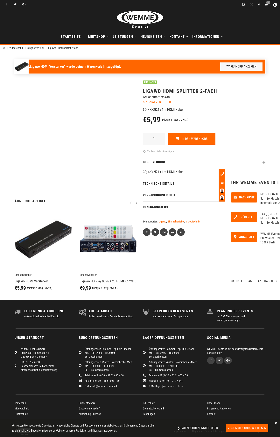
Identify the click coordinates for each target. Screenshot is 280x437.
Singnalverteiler (35, 47)
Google (24, 4)
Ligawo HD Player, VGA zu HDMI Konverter (108, 281)
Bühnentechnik (87, 403)
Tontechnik (20, 403)
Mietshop (96, 37)
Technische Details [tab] (158, 183)
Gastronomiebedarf (89, 408)
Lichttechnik (21, 413)
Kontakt (177, 37)
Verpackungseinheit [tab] (159, 195)
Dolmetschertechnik (153, 408)
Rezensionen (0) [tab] (155, 207)
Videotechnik (16, 47)
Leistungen (123, 37)
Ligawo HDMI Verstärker (31, 281)
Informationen (205, 37)
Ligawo (162, 221)
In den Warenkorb (194, 139)
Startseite (70, 37)
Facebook (6, 4)
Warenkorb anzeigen (241, 66)
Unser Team (213, 403)
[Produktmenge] (154, 139)
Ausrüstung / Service (90, 413)
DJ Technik (149, 403)
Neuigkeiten (151, 37)
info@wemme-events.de (105, 386)
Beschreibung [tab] (154, 162)
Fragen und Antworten (219, 408)
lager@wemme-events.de (170, 386)
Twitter (15, 4)
